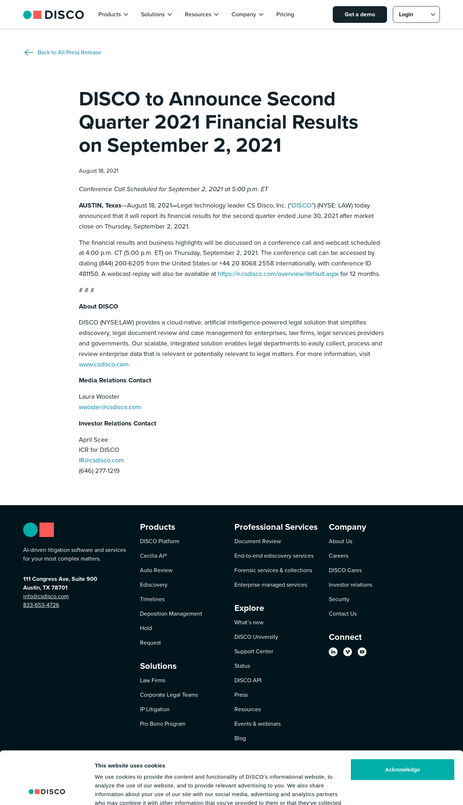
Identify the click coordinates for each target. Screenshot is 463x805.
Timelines (152, 599)
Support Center (253, 651)
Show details (111, 791)
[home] (53, 14)
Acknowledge (402, 720)
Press (241, 695)
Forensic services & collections (273, 570)
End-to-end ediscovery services (274, 556)
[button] (114, 14)
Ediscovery (153, 584)
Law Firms (152, 680)
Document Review (257, 541)
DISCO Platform (159, 541)
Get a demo (360, 14)
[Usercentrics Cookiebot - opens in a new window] (46, 790)
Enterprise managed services (270, 584)
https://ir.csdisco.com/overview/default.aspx (278, 273)
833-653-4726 (41, 605)
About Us (340, 541)
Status (242, 666)
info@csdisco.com (46, 596)
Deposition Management (171, 613)
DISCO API (248, 680)
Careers (338, 556)
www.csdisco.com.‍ (104, 364)
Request (150, 642)
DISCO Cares (345, 570)
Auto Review (156, 570)
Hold (146, 628)
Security (339, 599)
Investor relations (350, 584)
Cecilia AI (153, 556)
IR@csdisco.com (101, 460)
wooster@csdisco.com (110, 407)
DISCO (301, 205)
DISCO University (256, 637)
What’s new (249, 622)
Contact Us (343, 613)
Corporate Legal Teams (169, 695)
